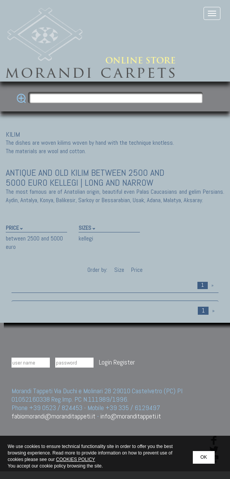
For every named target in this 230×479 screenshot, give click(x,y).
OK (203, 457)
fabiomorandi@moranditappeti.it (53, 416)
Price (136, 270)
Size (119, 270)
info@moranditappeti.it (130, 416)
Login (105, 362)
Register (124, 362)
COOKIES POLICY (75, 459)
